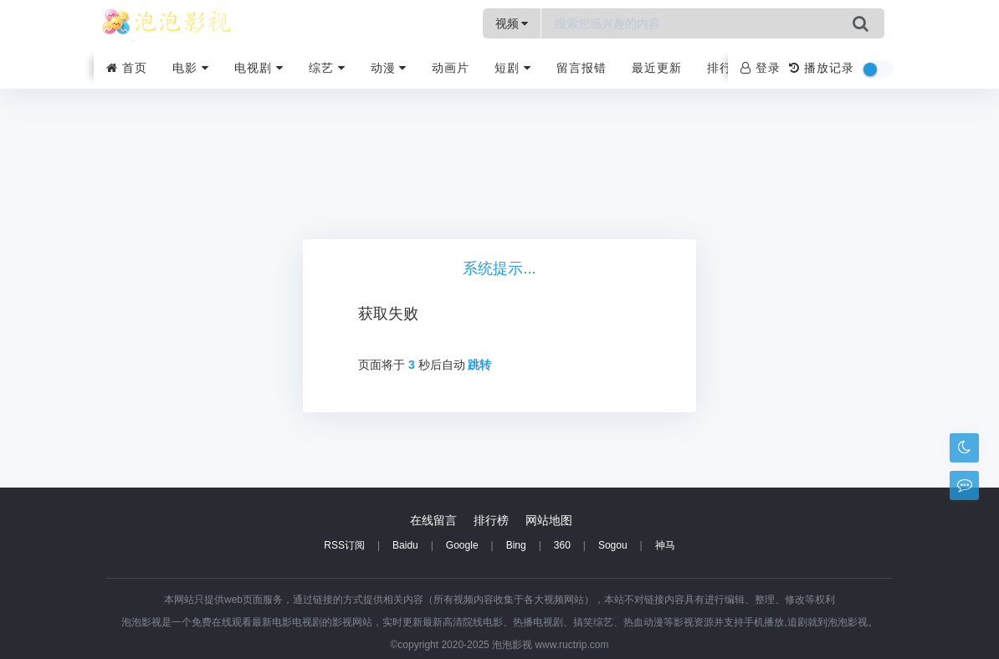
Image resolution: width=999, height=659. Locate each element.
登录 (760, 67)
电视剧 (259, 67)
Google (462, 545)
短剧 (512, 67)
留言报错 (581, 67)
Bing (516, 545)
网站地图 (548, 520)
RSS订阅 (344, 545)
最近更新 (657, 67)
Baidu (405, 545)
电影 (190, 67)
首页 (126, 67)
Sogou (613, 545)
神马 (665, 545)
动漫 (389, 67)
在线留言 (433, 520)
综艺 (327, 67)
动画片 (450, 67)
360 (562, 545)
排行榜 (726, 67)
